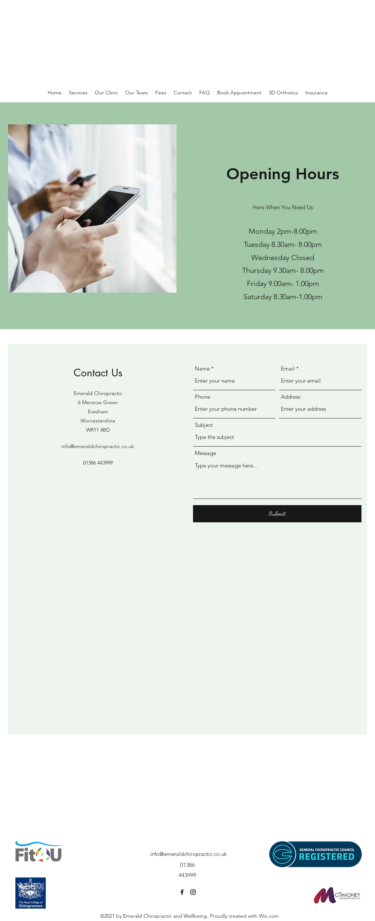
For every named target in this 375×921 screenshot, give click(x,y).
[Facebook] (182, 892)
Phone (202, 396)
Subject (204, 425)
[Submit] (277, 513)
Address (290, 396)
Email (288, 368)
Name (202, 368)
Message (205, 453)
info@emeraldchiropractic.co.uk (98, 446)
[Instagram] (193, 892)
